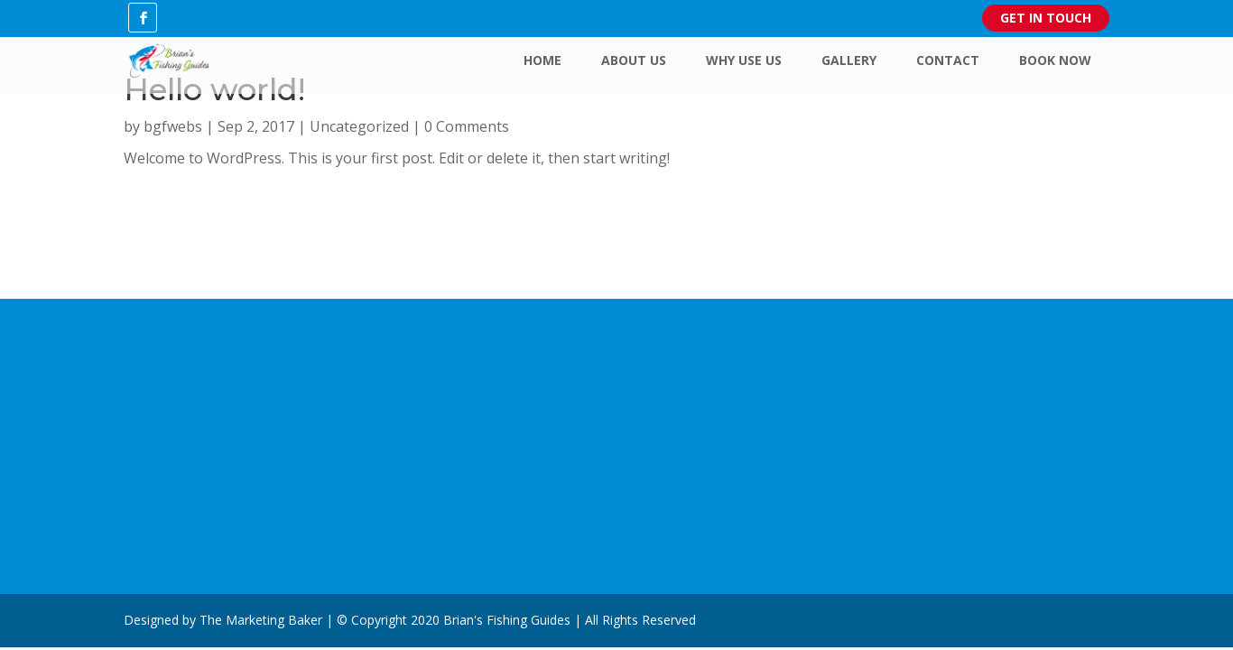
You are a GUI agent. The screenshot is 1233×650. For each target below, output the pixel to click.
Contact (947, 60)
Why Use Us (744, 60)
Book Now (1055, 60)
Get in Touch (1045, 17)
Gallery (848, 60)
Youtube (420, 423)
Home (542, 60)
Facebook (425, 395)
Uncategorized (359, 126)
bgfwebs (173, 126)
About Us (633, 60)
